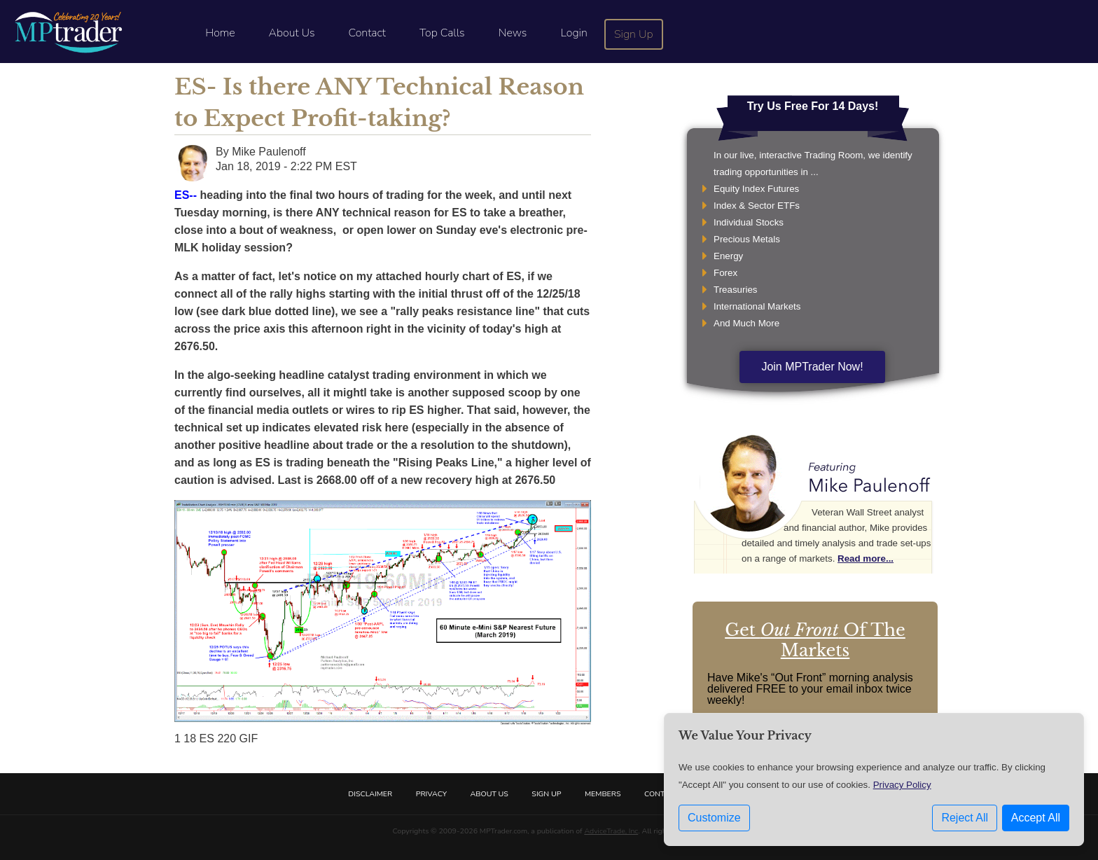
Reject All (964, 818)
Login (573, 33)
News (513, 33)
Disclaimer (370, 794)
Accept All (1035, 818)
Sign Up (633, 34)
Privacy (431, 794)
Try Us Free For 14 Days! (813, 106)
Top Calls (442, 33)
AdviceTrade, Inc (611, 831)
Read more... (866, 558)
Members (603, 794)
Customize (714, 818)
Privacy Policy (902, 784)
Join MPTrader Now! (812, 367)
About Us (292, 33)
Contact (367, 33)
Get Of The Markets (815, 640)
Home (220, 33)
